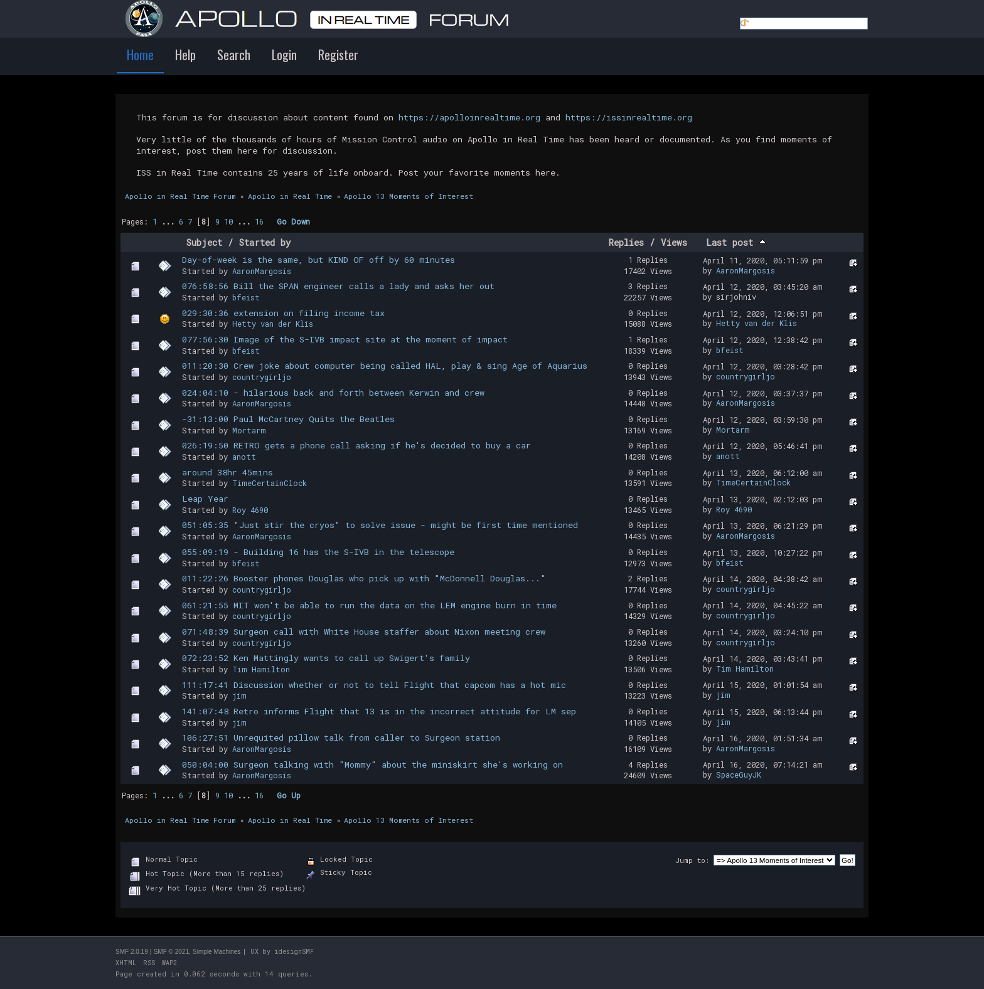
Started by (265, 242)
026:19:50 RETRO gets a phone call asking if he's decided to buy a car (356, 445)
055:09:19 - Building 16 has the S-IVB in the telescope (318, 552)
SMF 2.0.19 (131, 951)
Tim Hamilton (261, 669)
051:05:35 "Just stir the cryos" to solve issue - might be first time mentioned (380, 525)
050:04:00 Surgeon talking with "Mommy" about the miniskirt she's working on (372, 764)
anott (244, 457)
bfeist (246, 297)
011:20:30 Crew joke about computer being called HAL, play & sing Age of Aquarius (384, 365)
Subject (204, 242)
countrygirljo (261, 377)
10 (228, 221)
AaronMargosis (261, 271)
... (170, 221)
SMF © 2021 (171, 951)
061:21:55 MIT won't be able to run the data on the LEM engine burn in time (369, 605)
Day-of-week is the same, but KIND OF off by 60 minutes (318, 259)
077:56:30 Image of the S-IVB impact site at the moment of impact (345, 339)
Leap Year (205, 498)
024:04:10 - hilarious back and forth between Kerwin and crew (333, 392)
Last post (736, 242)
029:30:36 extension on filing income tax (283, 313)
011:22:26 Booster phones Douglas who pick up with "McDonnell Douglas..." (364, 578)
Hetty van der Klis (272, 324)
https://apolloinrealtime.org (469, 117)
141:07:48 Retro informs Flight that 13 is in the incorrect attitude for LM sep (379, 711)
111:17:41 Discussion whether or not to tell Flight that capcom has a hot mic (374, 684)
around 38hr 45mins (227, 472)
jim (239, 695)
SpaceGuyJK (738, 775)
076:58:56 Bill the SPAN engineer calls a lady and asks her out (338, 286)
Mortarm (249, 430)
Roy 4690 (250, 510)
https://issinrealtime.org (628, 117)
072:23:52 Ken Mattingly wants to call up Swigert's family (326, 658)
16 (259, 221)
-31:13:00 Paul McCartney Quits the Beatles (288, 419)
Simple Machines (216, 951)
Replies (626, 242)
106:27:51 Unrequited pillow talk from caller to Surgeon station (341, 737)
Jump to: (692, 860)
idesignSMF (294, 952)
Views (674, 242)
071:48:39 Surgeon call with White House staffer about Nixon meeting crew (363, 631)
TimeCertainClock (269, 483)
